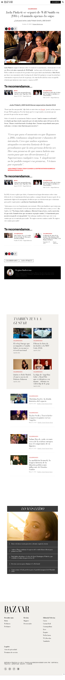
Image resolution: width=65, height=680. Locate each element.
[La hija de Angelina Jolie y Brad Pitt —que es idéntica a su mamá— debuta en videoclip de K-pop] (42, 364)
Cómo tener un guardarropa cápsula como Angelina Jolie (22, 93)
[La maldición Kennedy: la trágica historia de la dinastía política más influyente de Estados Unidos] (18, 460)
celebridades (11, 260)
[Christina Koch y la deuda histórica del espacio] (18, 398)
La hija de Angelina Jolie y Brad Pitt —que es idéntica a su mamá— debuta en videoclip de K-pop (41, 379)
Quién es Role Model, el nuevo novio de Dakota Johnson (22, 377)
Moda (15, 90)
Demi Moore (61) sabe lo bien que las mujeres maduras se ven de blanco (51, 94)
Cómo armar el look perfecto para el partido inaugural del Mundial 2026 (33, 570)
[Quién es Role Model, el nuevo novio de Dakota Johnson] (22, 364)
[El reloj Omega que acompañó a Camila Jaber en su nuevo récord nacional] (22, 333)
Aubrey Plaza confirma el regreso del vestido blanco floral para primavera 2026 (32, 550)
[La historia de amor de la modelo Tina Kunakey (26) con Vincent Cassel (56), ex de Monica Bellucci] (37, 235)
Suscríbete (55, 2)
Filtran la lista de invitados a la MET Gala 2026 (41, 345)
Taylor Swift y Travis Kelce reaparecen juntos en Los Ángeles (40, 418)
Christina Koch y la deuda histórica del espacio (40, 400)
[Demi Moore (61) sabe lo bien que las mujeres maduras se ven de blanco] (37, 92)
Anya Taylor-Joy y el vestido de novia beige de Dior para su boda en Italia (22, 237)
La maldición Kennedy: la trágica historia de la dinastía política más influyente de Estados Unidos (40, 465)
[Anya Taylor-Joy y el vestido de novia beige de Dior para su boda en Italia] (8, 235)
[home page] (8, 2)
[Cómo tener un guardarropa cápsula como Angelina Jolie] (8, 92)
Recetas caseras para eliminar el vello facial (25, 564)
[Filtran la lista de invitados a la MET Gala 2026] (42, 333)
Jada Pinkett (26, 260)
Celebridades (32, 8)
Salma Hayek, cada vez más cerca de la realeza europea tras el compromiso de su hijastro (41, 442)
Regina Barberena (38, 24)
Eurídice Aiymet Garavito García (44, 404)
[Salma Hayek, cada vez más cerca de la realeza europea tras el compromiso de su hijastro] (18, 439)
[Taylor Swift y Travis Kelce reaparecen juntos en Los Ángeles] (18, 415)
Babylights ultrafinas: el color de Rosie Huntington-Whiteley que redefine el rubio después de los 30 (32, 557)
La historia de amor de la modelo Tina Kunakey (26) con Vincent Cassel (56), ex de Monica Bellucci (52, 238)
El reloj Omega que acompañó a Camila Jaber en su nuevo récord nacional (21, 347)
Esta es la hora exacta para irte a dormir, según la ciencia (29, 544)
